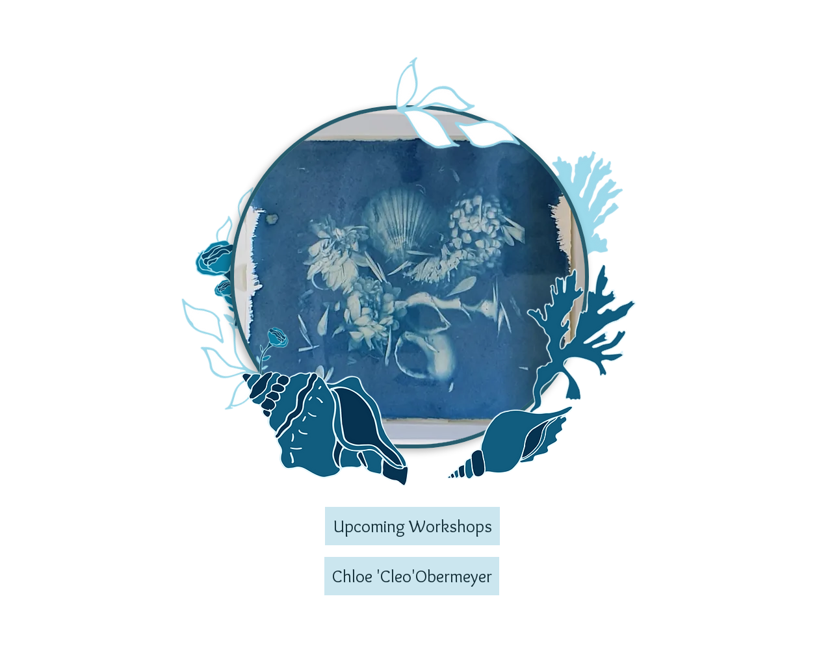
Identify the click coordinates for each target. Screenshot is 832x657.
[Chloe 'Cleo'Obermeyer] (411, 576)
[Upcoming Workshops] (412, 526)
